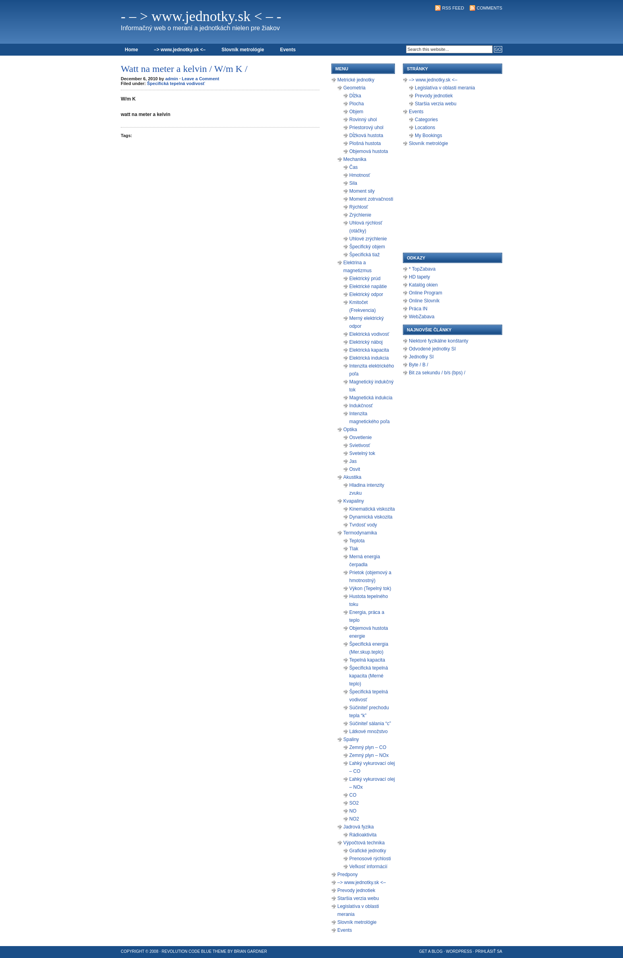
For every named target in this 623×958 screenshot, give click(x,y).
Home (131, 49)
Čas (353, 167)
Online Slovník (424, 301)
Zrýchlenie (360, 215)
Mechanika (354, 159)
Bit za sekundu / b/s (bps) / (437, 372)
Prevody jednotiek (356, 890)
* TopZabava (422, 269)
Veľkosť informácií (368, 866)
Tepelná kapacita (367, 660)
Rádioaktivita (363, 835)
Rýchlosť (358, 207)
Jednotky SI (421, 357)
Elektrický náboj (366, 342)
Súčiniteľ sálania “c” (370, 723)
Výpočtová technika (364, 843)
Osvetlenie (360, 437)
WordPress (459, 951)
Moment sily (362, 191)
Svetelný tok (362, 453)
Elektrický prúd (365, 278)
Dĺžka (355, 96)
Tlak (353, 549)
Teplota (357, 541)
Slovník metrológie (242, 49)
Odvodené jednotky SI (432, 349)
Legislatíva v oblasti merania (445, 88)
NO (352, 811)
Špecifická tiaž (364, 254)
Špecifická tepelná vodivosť (176, 83)
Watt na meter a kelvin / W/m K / (184, 69)
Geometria (354, 88)
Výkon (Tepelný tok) (370, 588)
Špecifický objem (367, 247)
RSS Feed (453, 8)
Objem (356, 111)
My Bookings (428, 135)
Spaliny (351, 739)
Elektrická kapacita (369, 350)
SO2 (354, 803)
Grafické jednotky (367, 850)
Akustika (352, 477)
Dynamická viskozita (371, 517)
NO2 (354, 819)
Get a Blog (431, 951)
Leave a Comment (200, 78)
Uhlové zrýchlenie (368, 239)
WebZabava (421, 316)
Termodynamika (360, 533)
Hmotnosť (359, 175)
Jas (353, 461)
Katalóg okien (423, 285)
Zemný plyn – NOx (369, 755)
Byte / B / (418, 365)
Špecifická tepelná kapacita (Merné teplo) (368, 676)
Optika (350, 429)
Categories (426, 119)
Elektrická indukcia (369, 358)
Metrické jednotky (355, 80)
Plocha (356, 103)
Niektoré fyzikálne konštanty (438, 341)
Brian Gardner (250, 951)
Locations (425, 127)
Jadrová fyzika (358, 827)
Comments (489, 8)
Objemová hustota (368, 151)
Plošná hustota (365, 143)
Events (288, 49)
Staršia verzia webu (358, 898)
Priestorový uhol (366, 127)
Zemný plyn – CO (367, 747)
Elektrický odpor (366, 294)
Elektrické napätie (368, 286)
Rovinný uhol (363, 119)
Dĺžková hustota (366, 135)
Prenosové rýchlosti (370, 858)
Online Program (425, 293)
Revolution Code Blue (187, 951)
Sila (353, 183)
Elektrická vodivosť (369, 334)
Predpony (347, 874)
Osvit (354, 469)
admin (171, 78)
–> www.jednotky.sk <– (179, 49)
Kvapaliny (353, 501)
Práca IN (418, 309)
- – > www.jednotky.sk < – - (201, 16)
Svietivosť (359, 445)
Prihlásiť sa (488, 951)
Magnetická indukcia (371, 398)
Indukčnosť (361, 405)
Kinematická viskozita (372, 509)
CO (352, 795)
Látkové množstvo (368, 731)
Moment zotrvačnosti (371, 199)
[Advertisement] (409, 26)
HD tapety (419, 277)
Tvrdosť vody (363, 525)
